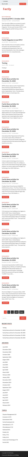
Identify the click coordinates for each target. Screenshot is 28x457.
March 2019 (6, 402)
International (6, 424)
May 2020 (5, 367)
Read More (5, 32)
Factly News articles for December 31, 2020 (14, 330)
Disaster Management (8, 414)
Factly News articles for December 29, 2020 (14, 335)
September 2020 (7, 357)
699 (17, 312)
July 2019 (5, 392)
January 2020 (6, 377)
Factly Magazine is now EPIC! (12, 40)
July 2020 (5, 362)
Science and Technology (9, 439)
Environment (6, 419)
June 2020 (5, 364)
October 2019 (6, 385)
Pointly (4, 432)
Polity (4, 437)
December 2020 (7, 349)
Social (4, 442)
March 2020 (6, 372)
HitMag (17, 455)
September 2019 (7, 387)
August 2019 (6, 390)
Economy (5, 417)
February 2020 (6, 374)
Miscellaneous (5, 61)
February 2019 (6, 405)
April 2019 (5, 400)
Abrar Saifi (15, 208)
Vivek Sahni (15, 83)
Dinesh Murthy (16, 20)
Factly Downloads (6, 16)
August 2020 (6, 359)
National (5, 429)
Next (21, 312)
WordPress (10, 455)
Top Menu (5, 1)
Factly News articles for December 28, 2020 (14, 337)
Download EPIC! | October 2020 (13, 19)
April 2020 (5, 369)
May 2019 (5, 397)
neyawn (12, 65)
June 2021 (5, 347)
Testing (4, 63)
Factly (7, 9)
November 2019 (7, 382)
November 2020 (7, 352)
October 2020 (6, 354)
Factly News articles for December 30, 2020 (14, 332)
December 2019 (7, 380)
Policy (4, 434)
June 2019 (5, 395)
